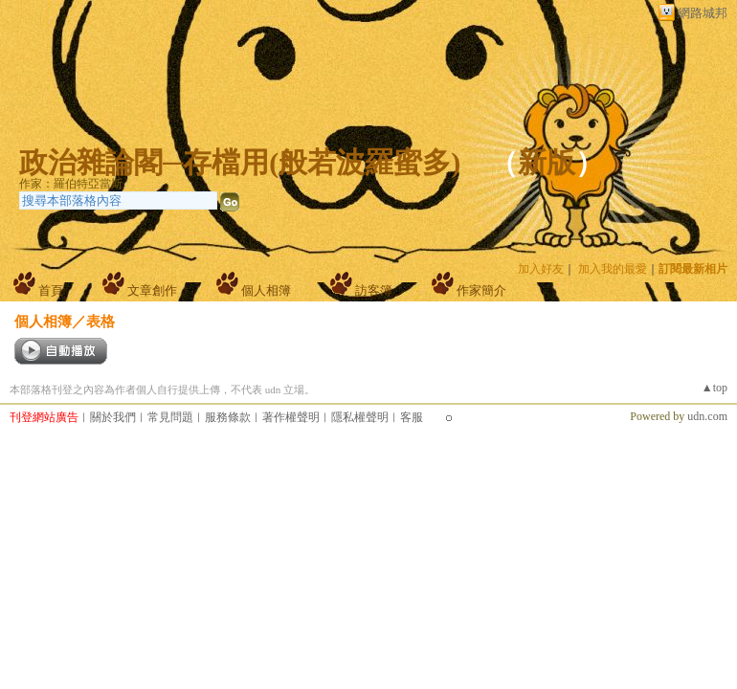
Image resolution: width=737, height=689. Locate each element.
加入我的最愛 (612, 269)
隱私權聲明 (360, 417)
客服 (411, 417)
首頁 (50, 290)
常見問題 (170, 417)
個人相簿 (266, 290)
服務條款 (228, 417)
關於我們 (113, 417)
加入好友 (541, 269)
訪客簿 (373, 290)
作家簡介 (481, 290)
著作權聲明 (291, 417)
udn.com (707, 416)
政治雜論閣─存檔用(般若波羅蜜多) (239, 162)
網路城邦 (702, 13)
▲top (714, 387)
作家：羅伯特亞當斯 (71, 183)
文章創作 (152, 290)
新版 (546, 162)
